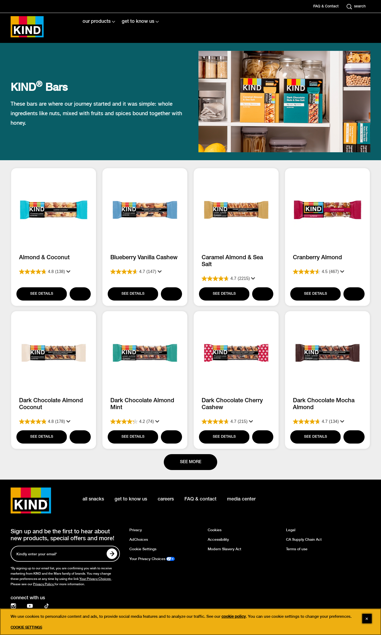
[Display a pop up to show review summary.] (67, 271)
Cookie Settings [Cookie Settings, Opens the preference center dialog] (26, 627)
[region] (190, 622)
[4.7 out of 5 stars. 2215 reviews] (236, 278)
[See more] (190, 462)
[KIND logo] (39, 500)
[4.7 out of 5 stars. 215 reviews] (236, 421)
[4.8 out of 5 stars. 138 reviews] (54, 271)
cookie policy (233, 616)
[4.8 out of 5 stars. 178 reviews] (54, 421)
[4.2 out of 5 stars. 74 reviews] (145, 421)
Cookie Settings (142, 549)
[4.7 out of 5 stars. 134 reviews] (327, 421)
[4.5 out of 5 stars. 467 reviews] (327, 271)
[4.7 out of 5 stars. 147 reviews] (145, 271)
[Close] (367, 618)
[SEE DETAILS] (41, 294)
